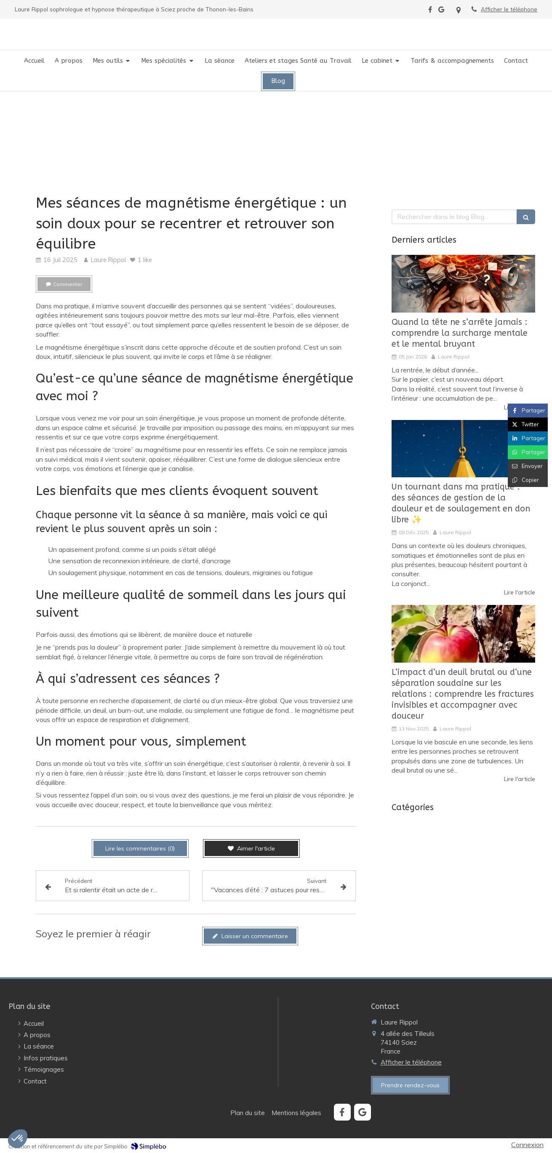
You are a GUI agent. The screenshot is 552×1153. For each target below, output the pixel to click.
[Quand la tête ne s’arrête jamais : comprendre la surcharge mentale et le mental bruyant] (463, 284)
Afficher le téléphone (509, 9)
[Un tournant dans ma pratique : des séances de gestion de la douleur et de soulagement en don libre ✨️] (463, 449)
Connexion (527, 1144)
